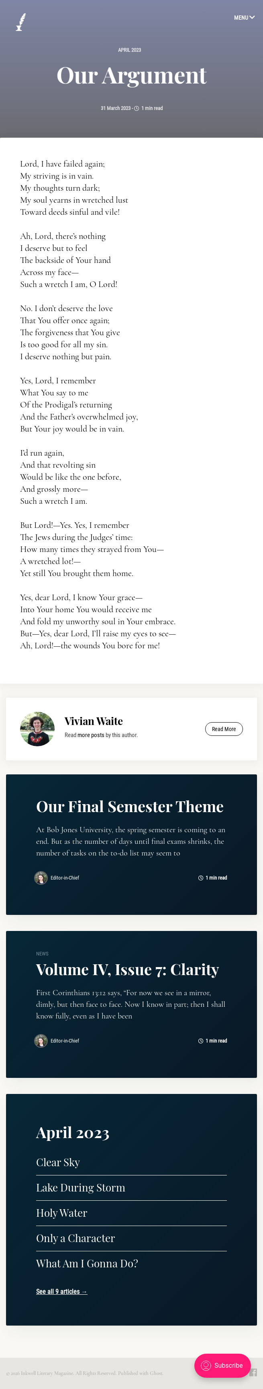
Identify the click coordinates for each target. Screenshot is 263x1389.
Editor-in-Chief (65, 878)
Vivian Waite (94, 721)
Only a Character (75, 1238)
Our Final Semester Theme (130, 806)
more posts (90, 735)
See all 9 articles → (62, 1291)
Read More (224, 729)
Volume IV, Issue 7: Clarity (127, 969)
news (42, 954)
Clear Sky (58, 1162)
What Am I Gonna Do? (87, 1263)
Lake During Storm (80, 1187)
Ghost (156, 1373)
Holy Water (62, 1213)
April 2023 (129, 50)
